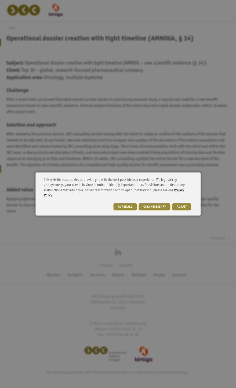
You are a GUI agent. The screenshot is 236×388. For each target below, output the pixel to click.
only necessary (154, 207)
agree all (125, 207)
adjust (182, 207)
